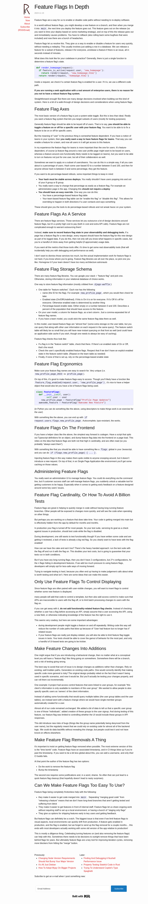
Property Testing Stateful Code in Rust (102, 865)
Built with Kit (81, 896)
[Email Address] (73, 888)
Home (27, 17)
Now (28, 20)
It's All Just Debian (47, 865)
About (27, 24)
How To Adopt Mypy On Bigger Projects (57, 868)
